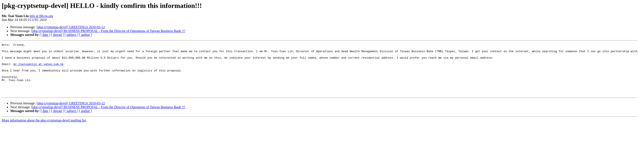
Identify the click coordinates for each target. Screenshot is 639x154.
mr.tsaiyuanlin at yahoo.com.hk (39, 68)
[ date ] (45, 35)
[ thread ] (57, 35)
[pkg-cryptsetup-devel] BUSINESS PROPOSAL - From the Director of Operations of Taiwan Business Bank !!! (108, 31)
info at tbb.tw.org (41, 16)
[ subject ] (71, 35)
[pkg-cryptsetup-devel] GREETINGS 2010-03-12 (71, 27)
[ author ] (85, 35)
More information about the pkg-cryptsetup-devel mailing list (44, 130)
